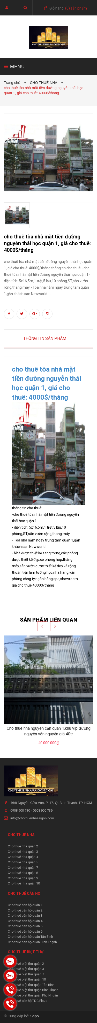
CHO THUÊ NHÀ (44, 83)
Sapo (34, 1016)
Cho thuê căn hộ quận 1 (25, 905)
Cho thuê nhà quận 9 (23, 878)
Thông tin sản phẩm (44, 338)
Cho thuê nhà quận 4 (23, 857)
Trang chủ (13, 83)
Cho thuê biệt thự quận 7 (26, 974)
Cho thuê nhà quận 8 (23, 873)
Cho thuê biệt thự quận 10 (27, 979)
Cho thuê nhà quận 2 (23, 846)
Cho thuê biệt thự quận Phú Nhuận (33, 995)
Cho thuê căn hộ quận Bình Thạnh (32, 942)
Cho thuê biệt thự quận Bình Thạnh (33, 990)
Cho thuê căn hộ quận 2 (25, 910)
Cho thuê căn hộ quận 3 (25, 915)
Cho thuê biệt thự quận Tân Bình (31, 985)
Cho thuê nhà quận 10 (24, 883)
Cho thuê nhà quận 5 (23, 862)
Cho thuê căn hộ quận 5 (25, 926)
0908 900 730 (20, 810)
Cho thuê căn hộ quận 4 (25, 921)
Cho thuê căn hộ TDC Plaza (27, 1001)
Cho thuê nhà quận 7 (23, 868)
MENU (14, 66)
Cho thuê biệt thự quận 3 (26, 969)
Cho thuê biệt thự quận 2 (26, 964)
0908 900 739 (43, 810)
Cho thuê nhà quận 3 (23, 852)
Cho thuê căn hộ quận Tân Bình (30, 937)
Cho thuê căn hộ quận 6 (25, 931)
